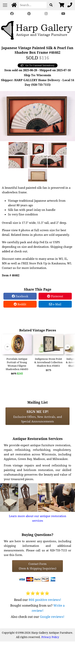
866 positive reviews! (45, 599)
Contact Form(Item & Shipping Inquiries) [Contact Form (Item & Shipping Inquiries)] (37, 566)
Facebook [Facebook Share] (20, 296)
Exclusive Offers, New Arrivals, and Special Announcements (37, 416)
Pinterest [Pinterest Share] (55, 296)
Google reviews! (52, 616)
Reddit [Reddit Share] (20, 304)
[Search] (33, 5)
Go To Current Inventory (37, 65)
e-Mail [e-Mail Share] (55, 304)
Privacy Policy (50, 637)
